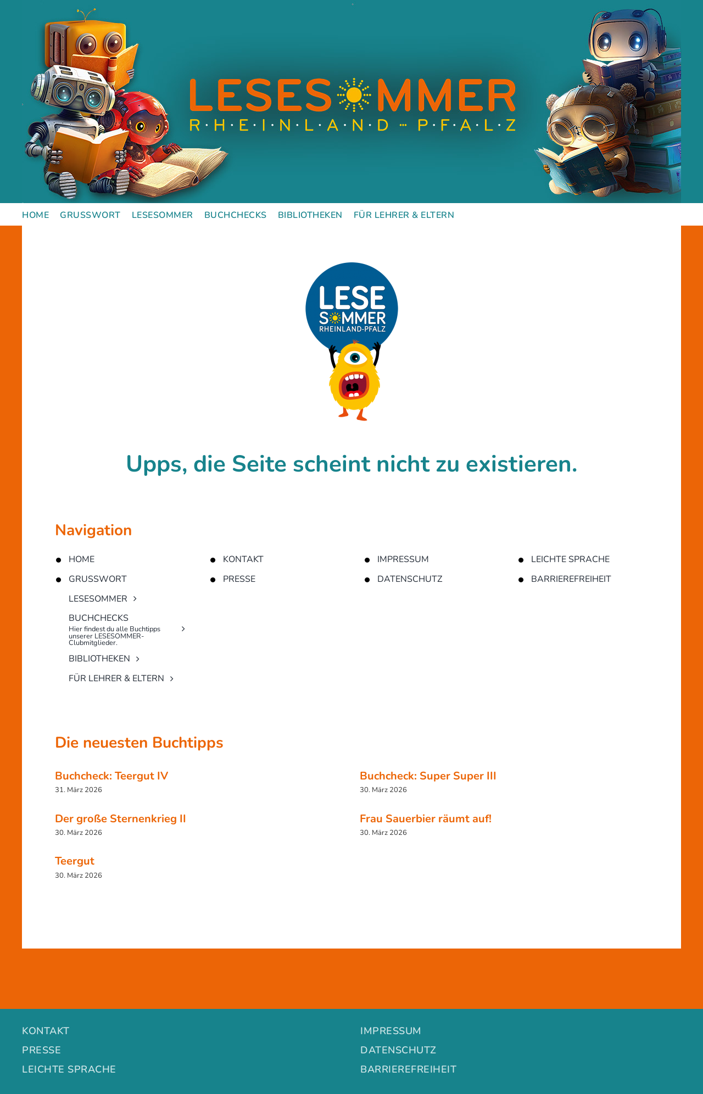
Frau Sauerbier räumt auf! (426, 818)
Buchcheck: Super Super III (428, 775)
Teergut (74, 861)
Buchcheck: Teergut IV (111, 775)
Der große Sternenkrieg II (120, 818)
